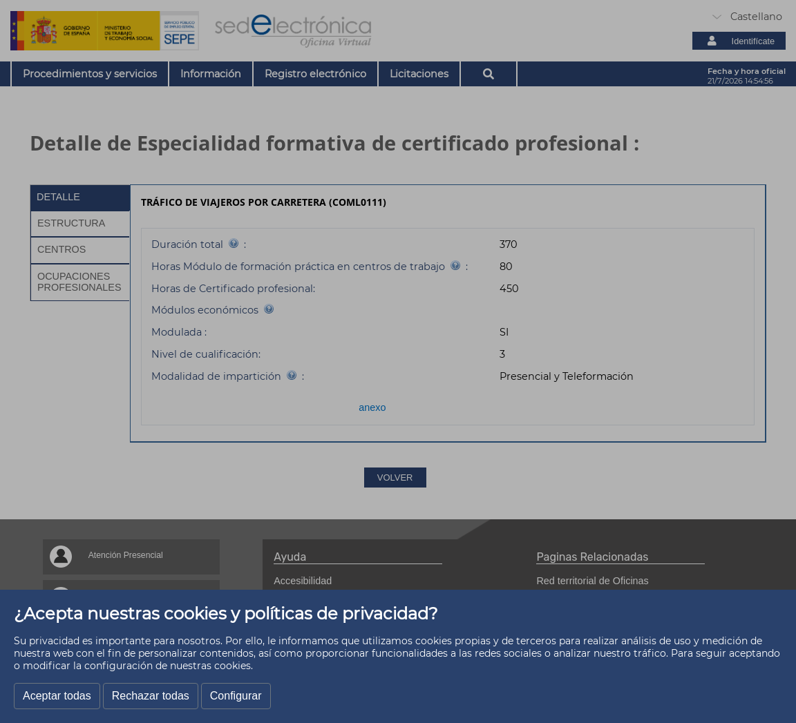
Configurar (236, 696)
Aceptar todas (57, 696)
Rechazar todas (150, 696)
